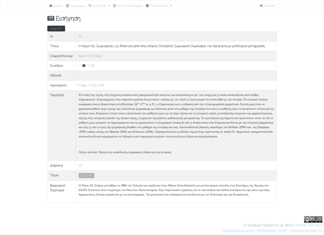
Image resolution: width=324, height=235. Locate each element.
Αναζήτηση (98, 6)
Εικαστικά (86, 175)
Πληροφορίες (157, 6)
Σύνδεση (267, 6)
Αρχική (56, 6)
